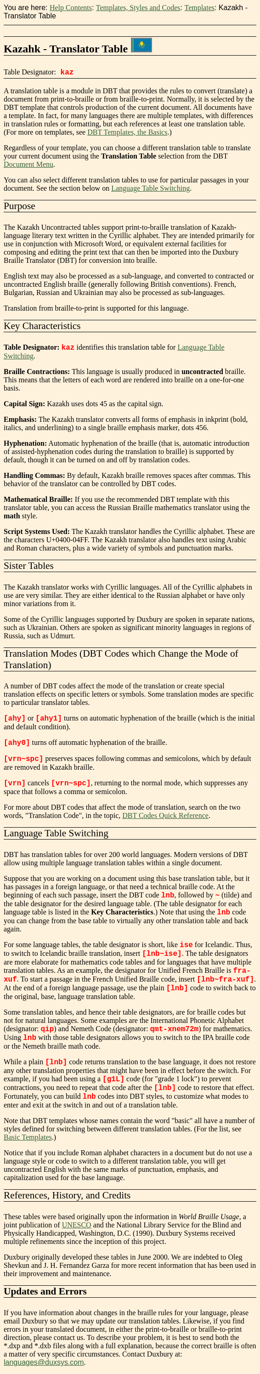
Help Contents (71, 7)
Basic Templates (28, 1137)
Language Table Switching (150, 188)
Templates (199, 7)
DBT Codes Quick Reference (165, 815)
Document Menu (28, 164)
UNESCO (76, 1225)
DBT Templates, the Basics (127, 132)
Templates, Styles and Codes (138, 7)
